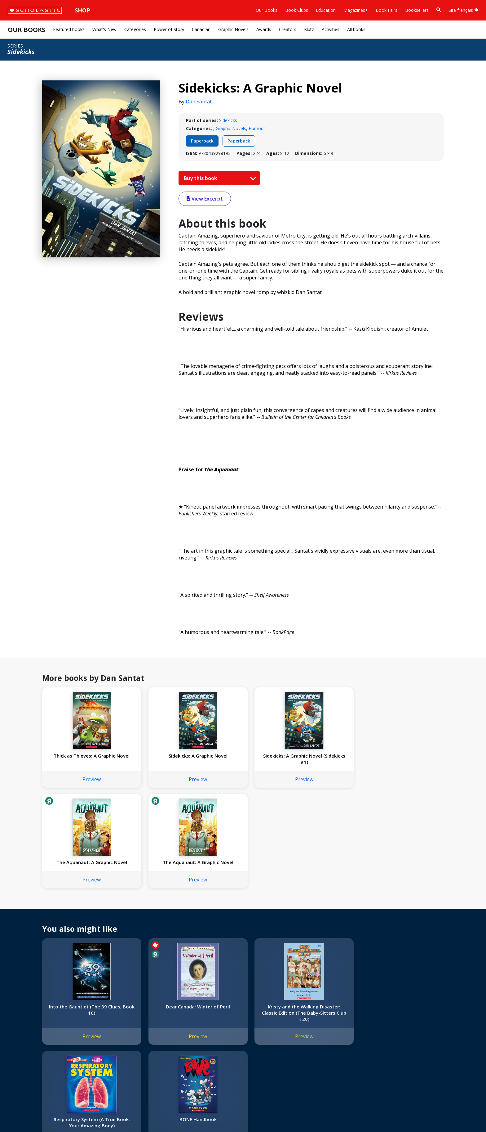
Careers (19, 1060)
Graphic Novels (233, 29)
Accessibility (23, 1030)
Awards (263, 29)
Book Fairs (386, 10)
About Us (20, 1000)
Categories (135, 29)
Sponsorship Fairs (29, 1045)
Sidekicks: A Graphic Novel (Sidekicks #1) (242, 759)
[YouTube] (219, 1002)
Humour (257, 128)
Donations (21, 1038)
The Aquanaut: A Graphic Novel (323, 759)
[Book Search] (438, 10)
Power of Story (169, 29)
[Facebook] (208, 1002)
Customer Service (210, 1010)
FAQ (90, 1015)
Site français (463, 10)
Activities (330, 29)
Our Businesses (26, 1015)
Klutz (309, 29)
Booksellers (417, 10)
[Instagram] (196, 1002)
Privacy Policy (45, 1113)
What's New (104, 29)
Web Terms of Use (82, 1113)
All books (356, 29)
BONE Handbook (404, 906)
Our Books (266, 10)
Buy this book (218, 178)
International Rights (105, 1000)
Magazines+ (355, 10)
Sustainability (24, 1053)
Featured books (69, 29)
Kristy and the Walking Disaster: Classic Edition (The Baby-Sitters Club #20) (242, 912)
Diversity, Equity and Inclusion (41, 1023)
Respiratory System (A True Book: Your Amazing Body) (323, 912)
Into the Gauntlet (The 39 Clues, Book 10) (79, 909)
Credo (17, 1008)
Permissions (98, 1008)
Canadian (201, 29)
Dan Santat (199, 101)
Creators (287, 29)
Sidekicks (228, 120)
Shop (82, 10)
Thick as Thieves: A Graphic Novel (79, 759)
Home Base (159, 1000)
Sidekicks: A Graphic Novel (160, 756)
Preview (79, 779)
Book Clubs (296, 10)
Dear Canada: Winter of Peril (160, 909)
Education (326, 10)
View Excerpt (205, 198)
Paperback (202, 141)
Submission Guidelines (33, 1068)
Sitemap (19, 1113)
